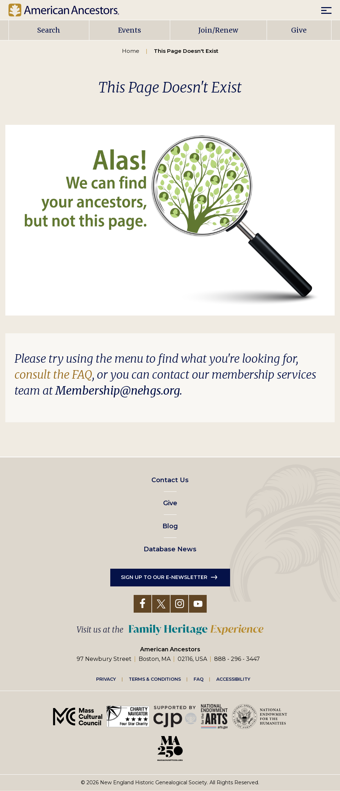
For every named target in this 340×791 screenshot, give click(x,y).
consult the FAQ (53, 375)
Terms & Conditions (155, 678)
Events (129, 30)
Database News (170, 549)
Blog (170, 526)
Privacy (106, 678)
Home (130, 51)
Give (299, 30)
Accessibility (233, 678)
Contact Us (170, 480)
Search (48, 30)
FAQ (199, 678)
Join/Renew (218, 30)
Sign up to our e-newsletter (164, 577)
